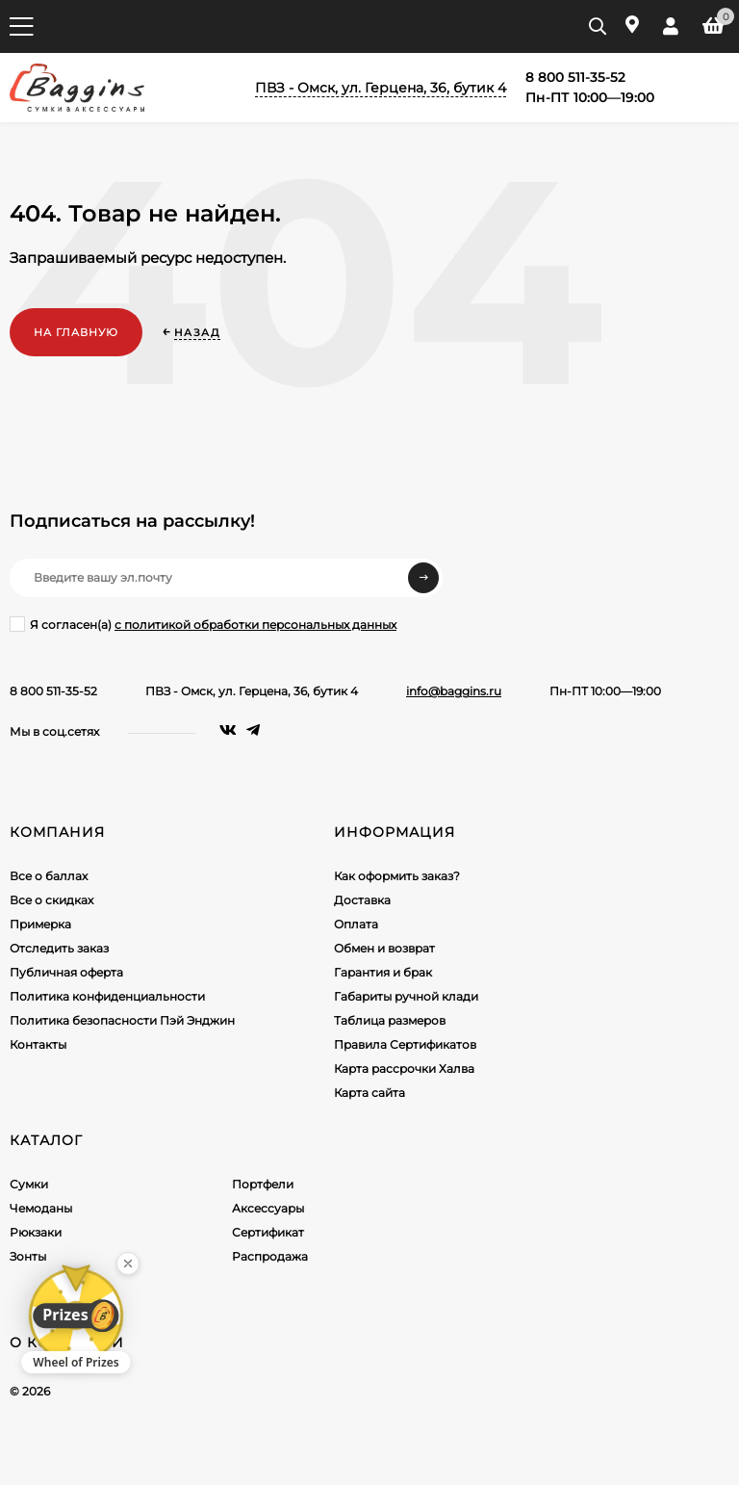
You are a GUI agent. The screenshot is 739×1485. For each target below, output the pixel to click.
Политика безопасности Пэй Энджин (122, 1020)
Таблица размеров (390, 1020)
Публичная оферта (66, 972)
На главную (76, 332)
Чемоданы (41, 1208)
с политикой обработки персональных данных (255, 624)
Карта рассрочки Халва (404, 1068)
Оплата (356, 924)
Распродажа (270, 1256)
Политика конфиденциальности (107, 996)
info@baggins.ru (453, 691)
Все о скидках (51, 900)
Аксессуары (268, 1208)
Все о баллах (49, 876)
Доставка (362, 900)
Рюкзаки (36, 1232)
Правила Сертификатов (405, 1044)
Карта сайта (369, 1092)
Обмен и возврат (384, 948)
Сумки (29, 1184)
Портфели (262, 1184)
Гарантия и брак (383, 972)
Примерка (40, 924)
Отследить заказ (59, 948)
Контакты (38, 1044)
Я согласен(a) (203, 624)
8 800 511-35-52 (53, 691)
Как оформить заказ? (397, 876)
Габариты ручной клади (406, 996)
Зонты (28, 1256)
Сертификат (268, 1232)
